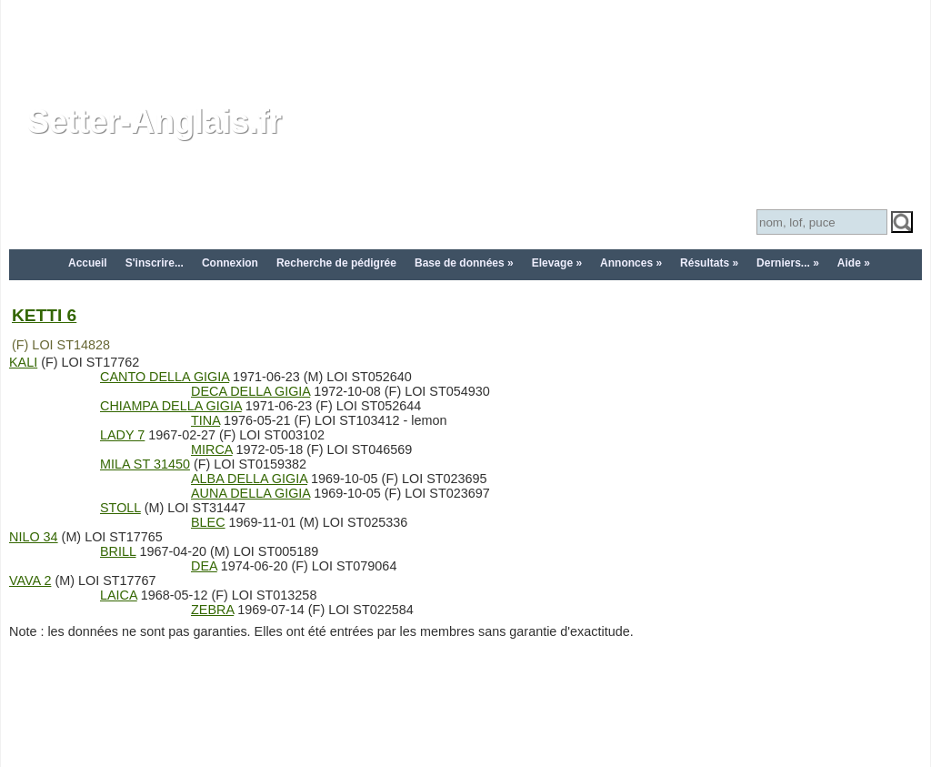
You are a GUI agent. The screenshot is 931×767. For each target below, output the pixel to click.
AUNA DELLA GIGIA (250, 493)
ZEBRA (212, 609)
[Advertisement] (465, 41)
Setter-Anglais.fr (154, 121)
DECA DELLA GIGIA (250, 391)
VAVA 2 (30, 580)
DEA (204, 566)
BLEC (208, 522)
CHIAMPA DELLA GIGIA (171, 406)
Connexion (230, 263)
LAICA (118, 595)
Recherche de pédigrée (336, 263)
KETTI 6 (44, 315)
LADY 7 (122, 435)
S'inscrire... (154, 263)
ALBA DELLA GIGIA (249, 478)
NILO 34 (33, 537)
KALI (23, 362)
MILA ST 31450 (145, 464)
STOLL (120, 507)
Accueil (87, 263)
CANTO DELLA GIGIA (164, 376)
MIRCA (212, 449)
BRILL (117, 551)
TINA (205, 420)
